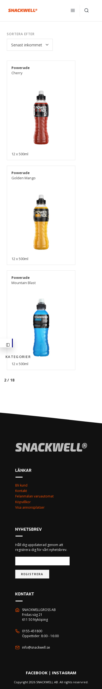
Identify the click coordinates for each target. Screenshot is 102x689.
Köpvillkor (23, 502)
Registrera (32, 574)
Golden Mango (23, 175)
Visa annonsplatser (30, 507)
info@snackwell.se (36, 647)
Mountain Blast (23, 280)
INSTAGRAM (64, 672)
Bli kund (21, 485)
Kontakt (21, 490)
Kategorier (9, 345)
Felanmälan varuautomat (34, 496)
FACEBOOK (37, 672)
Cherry (20, 70)
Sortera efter (20, 34)
